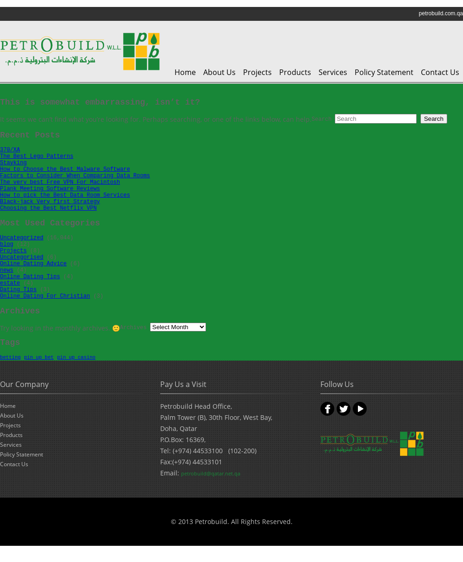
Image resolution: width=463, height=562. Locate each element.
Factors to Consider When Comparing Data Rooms (75, 176)
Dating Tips (18, 290)
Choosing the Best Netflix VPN (48, 208)
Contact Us (440, 72)
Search (322, 119)
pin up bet (39, 357)
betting (10, 357)
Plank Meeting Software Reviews (50, 189)
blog (6, 244)
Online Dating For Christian (45, 296)
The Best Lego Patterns (36, 156)
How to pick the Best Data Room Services (65, 195)
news (6, 270)
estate (10, 283)
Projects (257, 72)
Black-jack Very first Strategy (50, 202)
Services (333, 72)
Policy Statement (384, 72)
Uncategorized (22, 238)
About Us (219, 72)
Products (295, 72)
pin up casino (76, 357)
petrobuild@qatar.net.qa (210, 473)
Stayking (13, 163)
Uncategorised (22, 257)
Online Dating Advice (33, 264)
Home (185, 72)
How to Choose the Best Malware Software (65, 169)
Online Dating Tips (30, 277)
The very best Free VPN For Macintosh (60, 182)
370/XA (10, 150)
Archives (133, 328)
